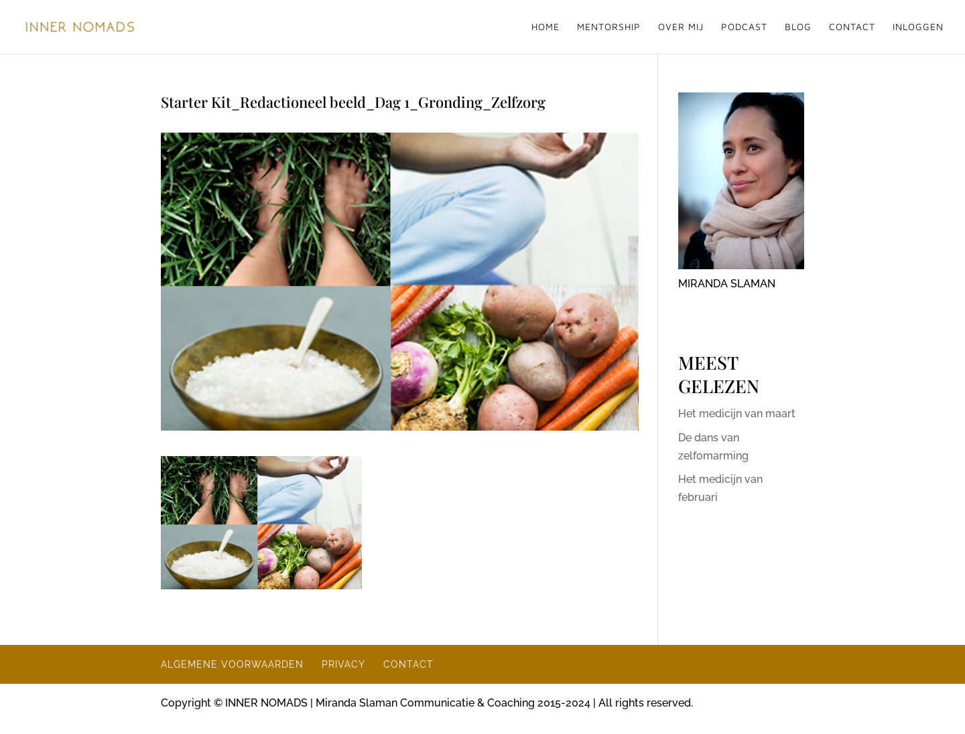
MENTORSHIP (609, 27)
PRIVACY (343, 664)
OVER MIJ (681, 27)
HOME (545, 27)
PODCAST (744, 27)
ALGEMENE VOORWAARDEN (232, 664)
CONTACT (852, 27)
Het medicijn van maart (736, 413)
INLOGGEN (918, 27)
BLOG (798, 27)
